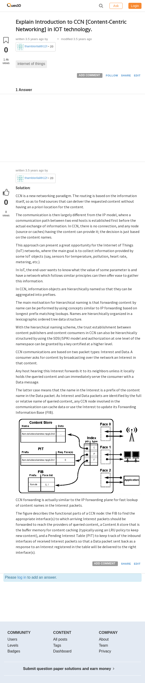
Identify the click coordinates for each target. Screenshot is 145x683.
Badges (13, 651)
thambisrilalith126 (36, 46)
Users (12, 639)
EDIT (137, 75)
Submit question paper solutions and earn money (69, 669)
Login (135, 6)
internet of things (31, 64)
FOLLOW (112, 75)
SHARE (126, 75)
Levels (12, 645)
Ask (116, 6)
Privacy (105, 651)
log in (21, 577)
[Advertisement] (78, 129)
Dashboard (62, 651)
